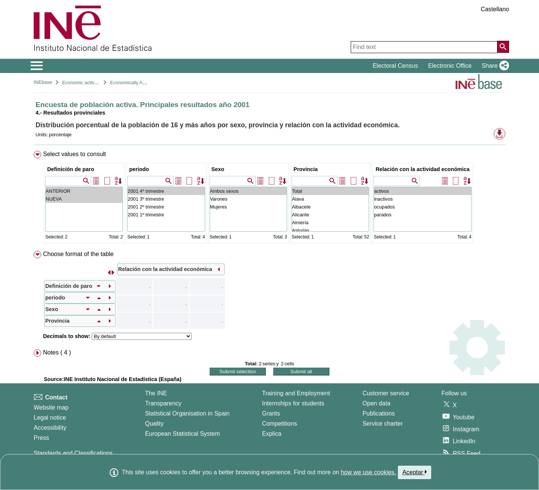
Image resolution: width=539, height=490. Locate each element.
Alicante (330, 215)
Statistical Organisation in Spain (187, 413)
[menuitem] (269, 198)
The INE (156, 393)
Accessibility (50, 427)
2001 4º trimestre (166, 191)
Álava (330, 199)
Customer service (385, 393)
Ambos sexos (248, 191)
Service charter (382, 423)
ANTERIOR (84, 191)
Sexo (217, 169)
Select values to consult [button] (74, 154)
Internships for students (293, 403)
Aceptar (414, 472)
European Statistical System (182, 433)
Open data (376, 403)
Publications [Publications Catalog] (378, 413)
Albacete (330, 207)
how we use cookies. (368, 472)
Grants (271, 413)
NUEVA (84, 199)
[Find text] (424, 47)
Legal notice (50, 417)
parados (422, 215)
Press (41, 438)
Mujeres (248, 207)
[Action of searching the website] (503, 47)
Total (330, 191)
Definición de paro (70, 169)
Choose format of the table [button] (78, 254)
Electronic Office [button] (450, 66)
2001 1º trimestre (166, 215)
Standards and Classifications (73, 453)
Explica (271, 433)
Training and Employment (296, 393)
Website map (51, 407)
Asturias (330, 230)
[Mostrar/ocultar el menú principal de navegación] (37, 66)
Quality (154, 423)
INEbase (43, 82)
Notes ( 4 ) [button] (57, 352)
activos (422, 191)
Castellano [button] (495, 9)
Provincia (305, 169)
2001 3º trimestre (166, 199)
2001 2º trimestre (166, 207)
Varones (248, 199)
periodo (139, 169)
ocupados (422, 207)
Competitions (279, 423)
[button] (494, 66)
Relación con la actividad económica (422, 169)
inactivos (422, 199)
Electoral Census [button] (395, 66)
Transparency (163, 403)
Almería (330, 222)
